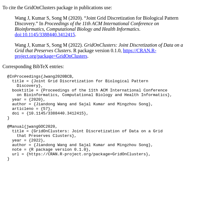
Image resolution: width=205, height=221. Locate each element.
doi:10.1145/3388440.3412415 (45, 34)
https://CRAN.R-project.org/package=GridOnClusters (85, 53)
